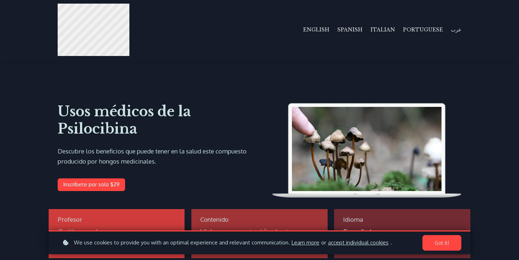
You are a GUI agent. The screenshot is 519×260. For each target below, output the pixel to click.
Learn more (305, 242)
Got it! (442, 243)
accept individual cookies (358, 242)
